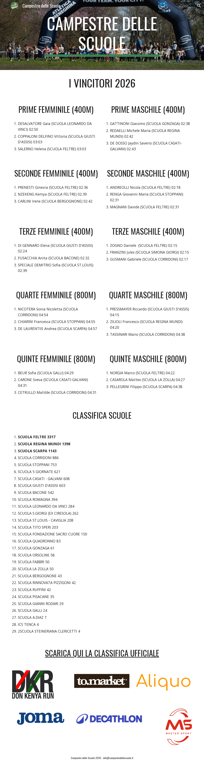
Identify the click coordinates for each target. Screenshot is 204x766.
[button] (5, 5)
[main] (102, 35)
